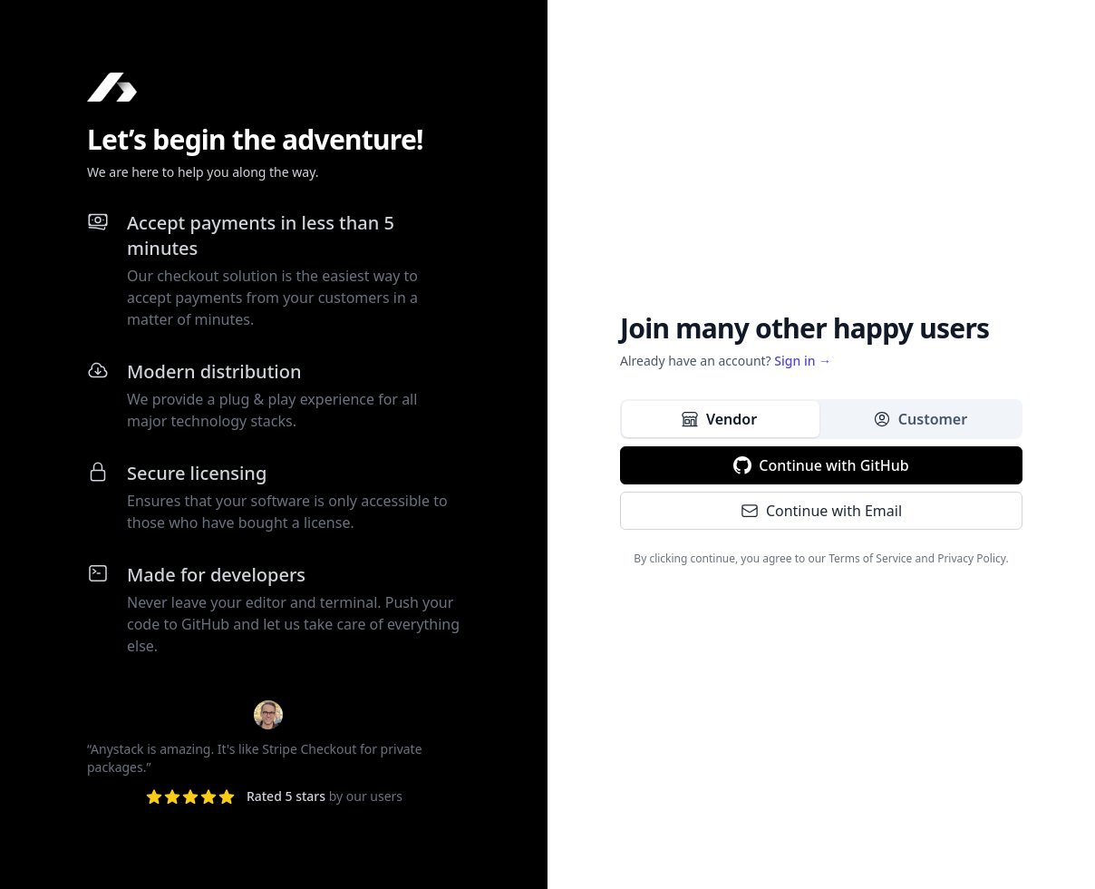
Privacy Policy (971, 558)
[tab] (720, 419)
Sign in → (802, 360)
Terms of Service (870, 558)
